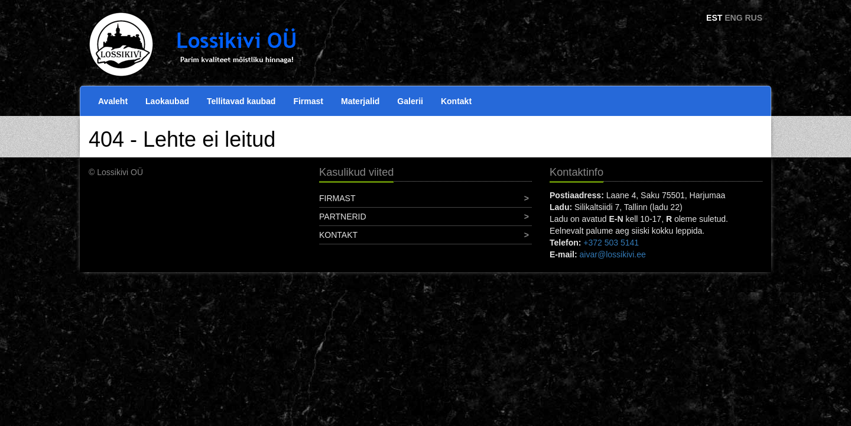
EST (714, 17)
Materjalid (360, 101)
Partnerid (342, 216)
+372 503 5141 (611, 242)
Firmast (308, 101)
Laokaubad (167, 101)
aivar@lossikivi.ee (613, 254)
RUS (753, 17)
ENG (733, 17)
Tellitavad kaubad (241, 101)
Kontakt (456, 101)
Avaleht (113, 101)
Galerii (410, 101)
